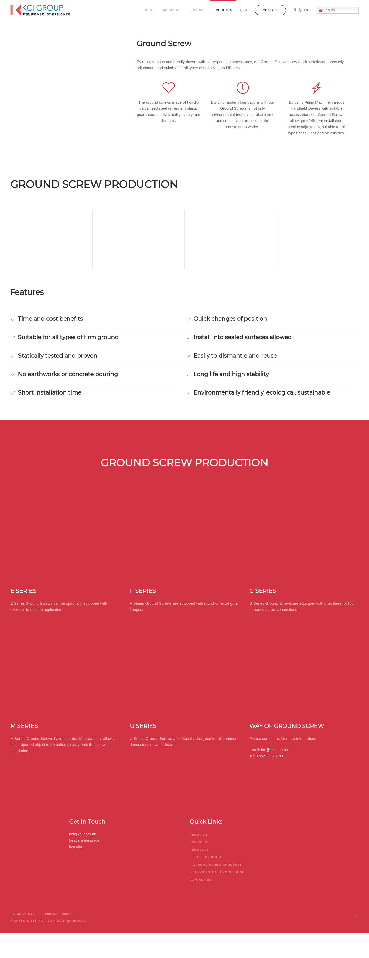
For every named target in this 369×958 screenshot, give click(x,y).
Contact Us (201, 879)
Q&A (243, 10)
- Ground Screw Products (216, 864)
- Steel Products (207, 857)
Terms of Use (21, 913)
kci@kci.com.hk (274, 750)
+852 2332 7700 (270, 756)
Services (197, 10)
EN (306, 10)
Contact (270, 10)
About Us (172, 10)
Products (222, 10)
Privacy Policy (57, 913)
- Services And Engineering (217, 872)
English (327, 10)
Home (150, 10)
